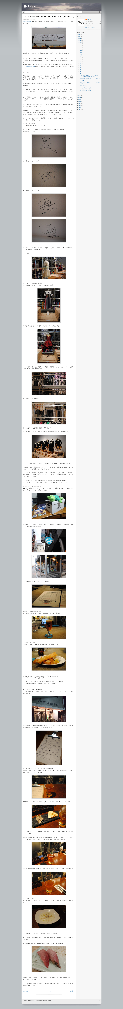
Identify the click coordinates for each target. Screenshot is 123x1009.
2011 (79, 107)
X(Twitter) (33, 12)
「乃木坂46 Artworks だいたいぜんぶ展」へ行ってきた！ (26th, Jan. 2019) (48, 16)
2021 (79, 45)
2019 (79, 49)
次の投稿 (25, 991)
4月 (80, 67)
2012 (79, 105)
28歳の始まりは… (84, 86)
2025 (79, 36)
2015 (79, 99)
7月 (80, 61)
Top (99, 1000)
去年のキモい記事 (30, 66)
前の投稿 (72, 991)
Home (23, 12)
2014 (79, 101)
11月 (81, 53)
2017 (79, 95)
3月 (80, 69)
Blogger (49, 1000)
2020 (79, 47)
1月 (80, 73)
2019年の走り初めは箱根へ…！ (87, 88)
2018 (79, 93)
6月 (80, 63)
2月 (80, 71)
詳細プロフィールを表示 (90, 27)
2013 (79, 103)
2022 (79, 43)
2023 (79, 40)
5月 (80, 65)
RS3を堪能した (27, 21)
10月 (81, 55)
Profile (27, 12)
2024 (79, 38)
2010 (79, 109)
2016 (79, 97)
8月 (80, 59)
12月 (81, 50)
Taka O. (89, 19)
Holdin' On (29, 6)
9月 (80, 57)
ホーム (49, 991)
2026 (79, 34)
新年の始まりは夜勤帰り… (86, 90)
